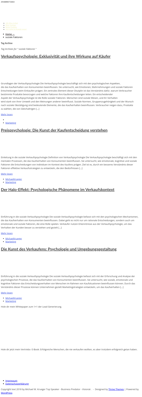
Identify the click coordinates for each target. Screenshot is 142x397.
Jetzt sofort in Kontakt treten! (16, 29)
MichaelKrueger (13, 179)
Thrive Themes (116, 389)
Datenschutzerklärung (17, 383)
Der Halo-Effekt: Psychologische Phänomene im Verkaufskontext (57, 189)
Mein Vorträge (10, 25)
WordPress (6, 392)
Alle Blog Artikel (11, 23)
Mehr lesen (7, 114)
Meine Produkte (11, 27)
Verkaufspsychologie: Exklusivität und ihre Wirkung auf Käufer (56, 56)
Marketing (10, 122)
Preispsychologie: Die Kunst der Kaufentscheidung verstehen (54, 130)
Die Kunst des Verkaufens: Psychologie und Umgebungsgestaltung (59, 249)
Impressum (11, 380)
